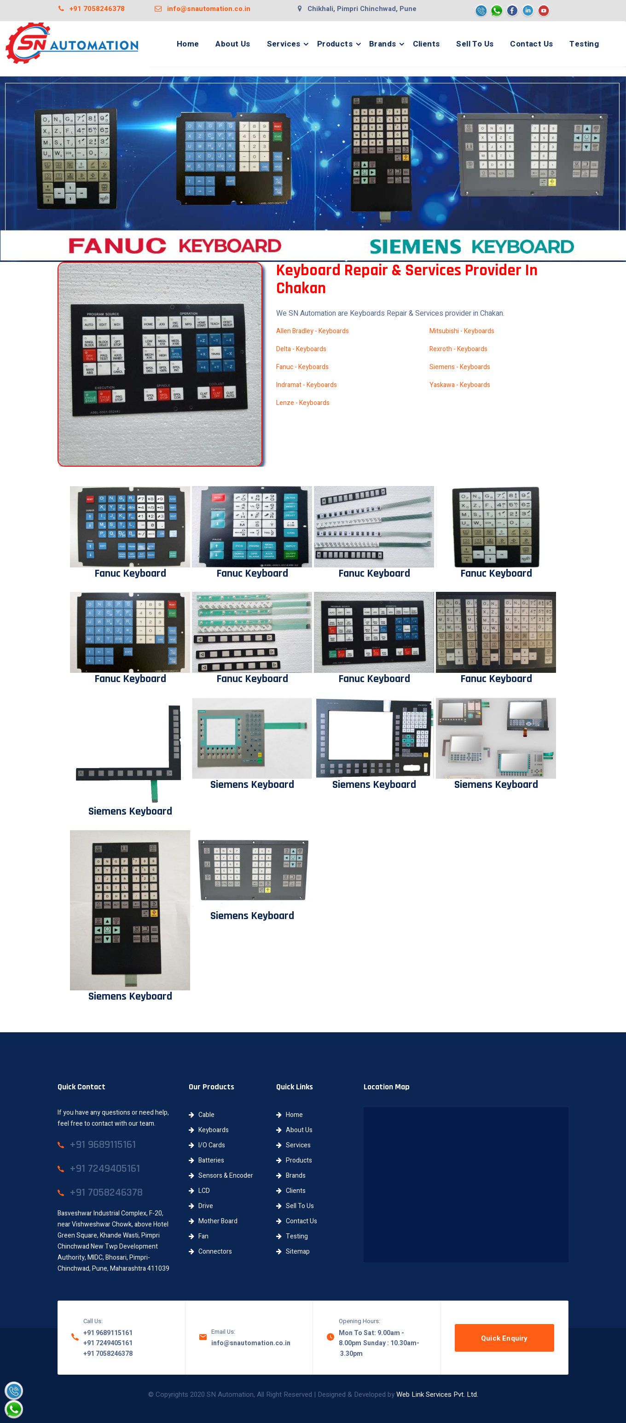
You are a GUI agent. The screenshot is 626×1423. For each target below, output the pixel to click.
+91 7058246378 (91, 9)
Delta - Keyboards (301, 349)
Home (188, 44)
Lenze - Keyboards (303, 403)
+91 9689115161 (108, 1333)
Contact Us (531, 44)
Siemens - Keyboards (459, 367)
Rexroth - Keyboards (458, 349)
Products (335, 44)
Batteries (206, 1160)
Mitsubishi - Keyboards (461, 331)
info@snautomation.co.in (202, 9)
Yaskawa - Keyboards (459, 385)
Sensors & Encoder (221, 1175)
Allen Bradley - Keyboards (312, 331)
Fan (199, 1236)
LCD (199, 1191)
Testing (584, 44)
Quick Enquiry (504, 1338)
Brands (382, 44)
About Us (232, 44)
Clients (426, 44)
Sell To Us (474, 44)
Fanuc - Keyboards (302, 367)
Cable (201, 1115)
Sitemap (293, 1251)
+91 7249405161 (108, 1343)
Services (284, 44)
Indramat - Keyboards (306, 385)
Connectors (210, 1251)
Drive (201, 1206)
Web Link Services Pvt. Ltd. (437, 1394)
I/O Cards (207, 1145)
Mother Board (213, 1221)
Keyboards (209, 1130)
